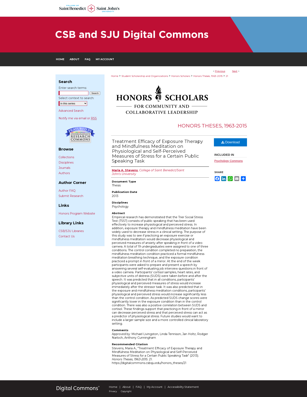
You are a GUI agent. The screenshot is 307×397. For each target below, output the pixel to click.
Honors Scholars (180, 75)
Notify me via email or (78, 118)
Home (114, 75)
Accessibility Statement (183, 386)
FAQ (139, 386)
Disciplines (66, 162)
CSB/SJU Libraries (71, 231)
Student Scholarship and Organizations (144, 75)
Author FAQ (67, 190)
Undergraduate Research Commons (80, 135)
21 (227, 75)
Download (230, 142)
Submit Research (71, 196)
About (126, 386)
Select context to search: (76, 98)
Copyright (126, 391)
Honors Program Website (77, 213)
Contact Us (67, 236)
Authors (64, 173)
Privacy (113, 391)
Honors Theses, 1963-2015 (207, 75)
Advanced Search (71, 111)
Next (234, 71)
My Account (154, 386)
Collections (66, 157)
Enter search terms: (73, 88)
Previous (220, 71)
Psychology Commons (228, 161)
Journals (64, 168)
